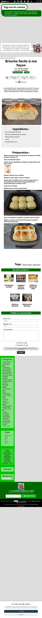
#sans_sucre (7, 462)
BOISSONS (5, 376)
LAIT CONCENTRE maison (6, 389)
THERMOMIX (6, 415)
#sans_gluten (7, 460)
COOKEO (5, 412)
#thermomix (7, 452)
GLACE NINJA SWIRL (5, 365)
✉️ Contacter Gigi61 (21, 502)
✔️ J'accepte (21, 611)
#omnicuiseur (7, 458)
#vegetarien (5, 463)
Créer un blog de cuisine (34, 504)
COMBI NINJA (6, 367)
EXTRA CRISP (6, 413)
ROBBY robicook (7, 363)
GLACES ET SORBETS (5, 386)
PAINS (4, 392)
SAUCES (4, 401)
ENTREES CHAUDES (7, 380)
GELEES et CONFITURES (5, 383)
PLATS (4, 398)
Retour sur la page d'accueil (9, 58)
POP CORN (5, 400)
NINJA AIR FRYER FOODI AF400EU (6, 369)
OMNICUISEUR (6, 416)
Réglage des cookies (35, 501)
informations (6, 423)
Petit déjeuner (8, 435)
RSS (29, 501)
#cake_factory (7, 454)
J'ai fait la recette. (21, 343)
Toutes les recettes (7, 361)
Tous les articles (6, 426)
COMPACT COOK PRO (6, 409)
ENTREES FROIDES (7, 381)
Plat (5, 440)
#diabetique (7, 456)
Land (24, 501)
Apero (5, 443)
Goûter (6, 436)
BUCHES (5, 424)
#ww (11, 463)
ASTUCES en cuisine (7, 375)
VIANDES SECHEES (7, 406)
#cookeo (7, 455)
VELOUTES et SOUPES (5, 403)
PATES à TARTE (6, 393)
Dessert (6, 441)
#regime (7, 459)
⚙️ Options (21, 614)
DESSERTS (5, 378)
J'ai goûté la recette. (21, 345)
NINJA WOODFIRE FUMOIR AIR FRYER (7, 372)
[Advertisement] (12, 30)
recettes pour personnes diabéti (6, 420)
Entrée (6, 438)
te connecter (24, 348)
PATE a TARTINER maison (6, 396)
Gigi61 (16, 501)
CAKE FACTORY (6, 407)
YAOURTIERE (6, 418)
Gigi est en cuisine (14, 7)
